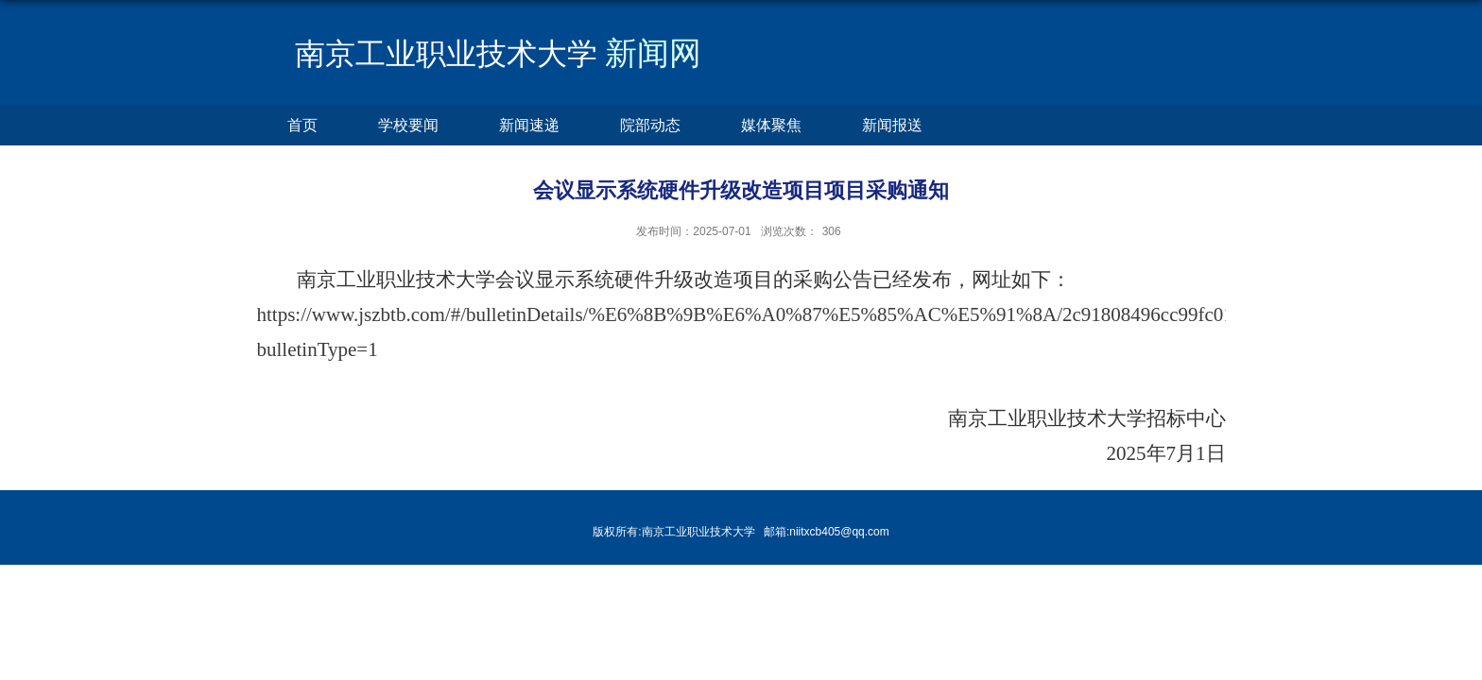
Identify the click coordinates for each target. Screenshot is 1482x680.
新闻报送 (892, 125)
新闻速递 (529, 125)
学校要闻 (408, 125)
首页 (302, 125)
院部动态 (650, 125)
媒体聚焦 (771, 125)
